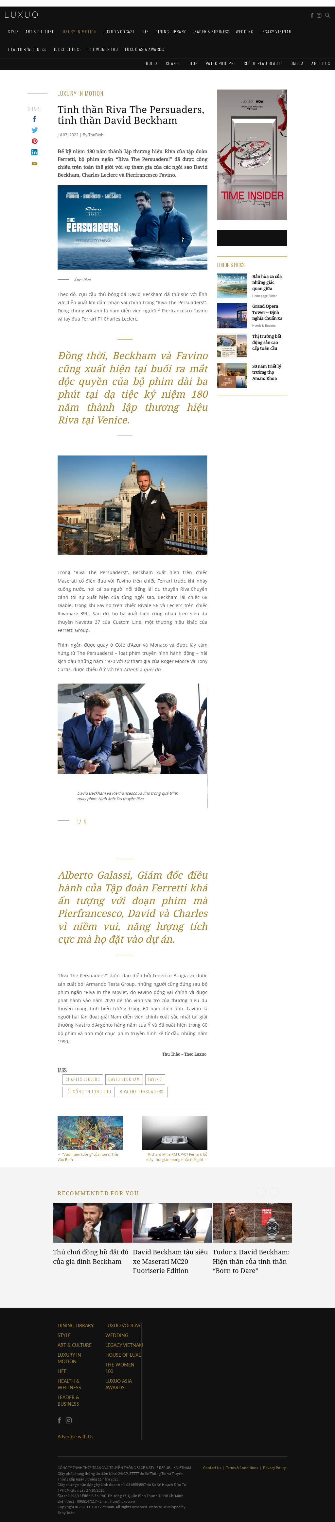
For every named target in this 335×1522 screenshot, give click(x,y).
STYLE (13, 31)
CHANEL (173, 63)
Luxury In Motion (79, 31)
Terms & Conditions (242, 1467)
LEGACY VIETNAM (276, 31)
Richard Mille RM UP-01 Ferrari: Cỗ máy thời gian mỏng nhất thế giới (174, 1139)
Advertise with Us (75, 1436)
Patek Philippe (221, 63)
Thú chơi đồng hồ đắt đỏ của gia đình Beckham (91, 1257)
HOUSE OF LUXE (67, 49)
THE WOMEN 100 (103, 49)
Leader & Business (211, 31)
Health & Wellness (27, 49)
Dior (193, 63)
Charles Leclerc (82, 1079)
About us (320, 63)
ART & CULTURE (40, 31)
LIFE (145, 31)
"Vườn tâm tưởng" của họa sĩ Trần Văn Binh (90, 1139)
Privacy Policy (274, 1467)
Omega (297, 63)
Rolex (152, 63)
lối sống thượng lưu (88, 1091)
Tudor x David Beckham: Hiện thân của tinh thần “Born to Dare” (251, 1261)
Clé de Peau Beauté (263, 63)
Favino (155, 1079)
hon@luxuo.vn (122, 1501)
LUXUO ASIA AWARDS (144, 49)
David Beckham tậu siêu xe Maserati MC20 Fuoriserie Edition (170, 1261)
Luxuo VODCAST (119, 31)
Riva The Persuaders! (142, 1091)
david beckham (124, 1079)
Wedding (245, 31)
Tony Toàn (66, 1512)
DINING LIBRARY (170, 31)
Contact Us (212, 1467)
